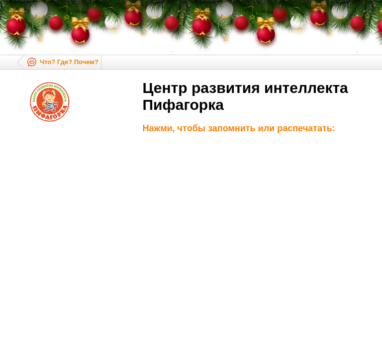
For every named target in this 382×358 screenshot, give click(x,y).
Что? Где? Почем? (69, 62)
